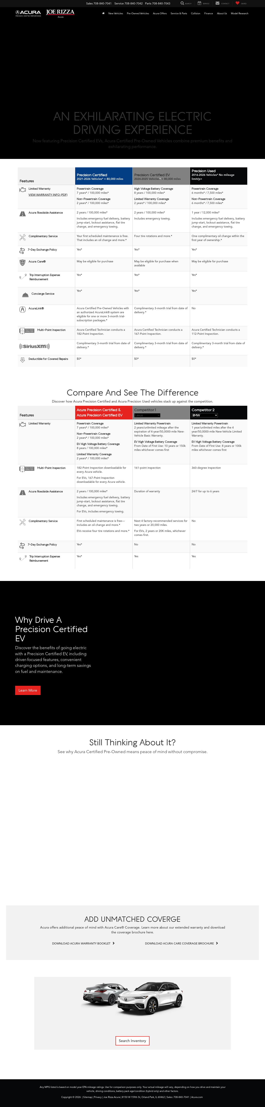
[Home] (103, 13)
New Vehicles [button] (115, 13)
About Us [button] (222, 13)
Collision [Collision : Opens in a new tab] (195, 13)
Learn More (28, 690)
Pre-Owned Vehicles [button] (138, 13)
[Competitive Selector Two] (205, 415)
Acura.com (197, 1097)
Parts (148, 3)
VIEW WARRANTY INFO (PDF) (48, 195)
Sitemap (87, 1097)
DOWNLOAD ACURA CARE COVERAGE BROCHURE (181, 943)
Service (119, 3)
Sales (89, 3)
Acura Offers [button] (160, 13)
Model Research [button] (239, 13)
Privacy (98, 1097)
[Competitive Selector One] (147, 415)
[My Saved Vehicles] (240, 3)
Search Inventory (132, 1041)
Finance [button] (208, 13)
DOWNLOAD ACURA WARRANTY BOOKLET (83, 943)
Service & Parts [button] (179, 13)
